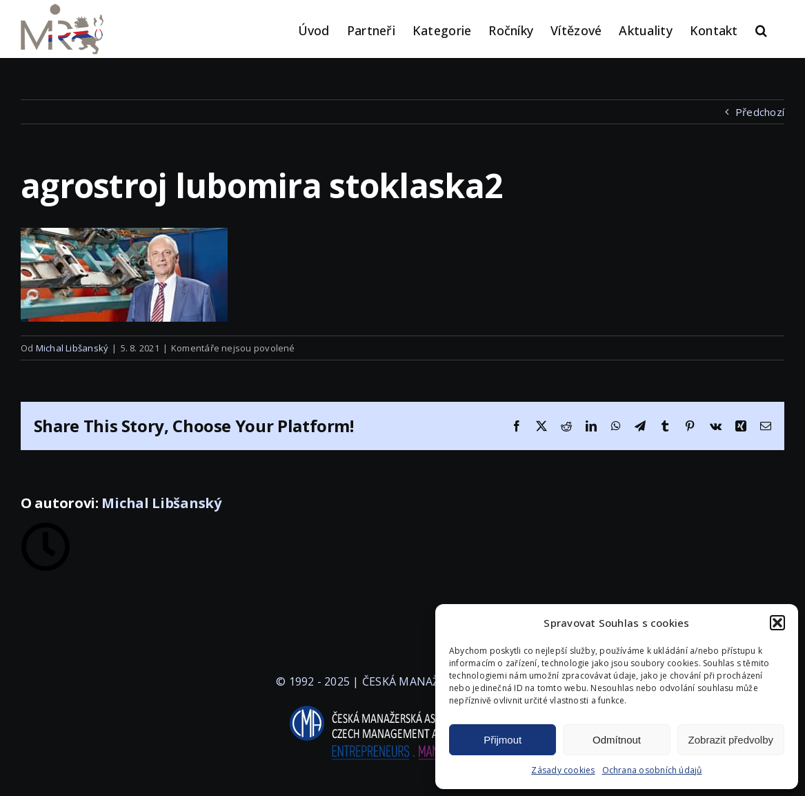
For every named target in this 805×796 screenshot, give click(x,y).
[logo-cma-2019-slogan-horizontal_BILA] (403, 706)
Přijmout (502, 740)
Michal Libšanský (72, 348)
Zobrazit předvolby (730, 740)
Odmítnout (617, 740)
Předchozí (759, 112)
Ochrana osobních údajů (652, 770)
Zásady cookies (563, 770)
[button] (777, 623)
